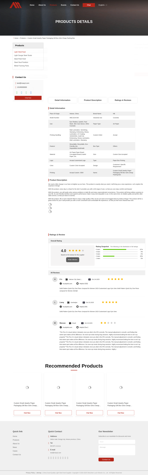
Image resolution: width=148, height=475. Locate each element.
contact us (106, 459)
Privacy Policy (30, 473)
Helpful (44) (83, 307)
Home (32, 5)
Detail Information (62, 100)
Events (63, 5)
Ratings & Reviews (123, 100)
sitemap (38, 473)
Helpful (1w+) (84, 327)
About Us (42, 5)
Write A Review (72, 259)
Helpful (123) (84, 284)
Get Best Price (103, 74)
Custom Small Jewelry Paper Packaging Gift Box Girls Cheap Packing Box (25, 404)
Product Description (93, 100)
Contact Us (74, 5)
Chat (89, 5)
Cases (15, 451)
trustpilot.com (67, 284)
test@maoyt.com (23, 83)
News (15, 447)
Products (53, 5)
